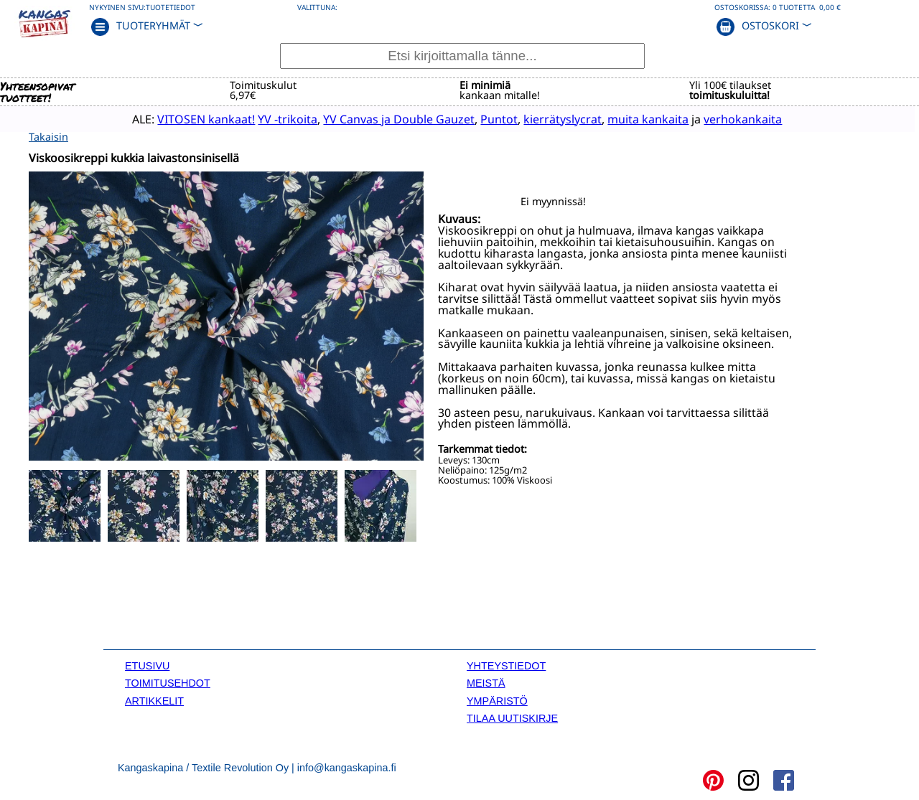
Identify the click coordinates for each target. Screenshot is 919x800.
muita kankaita (627, 118)
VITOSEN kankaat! (186, 118)
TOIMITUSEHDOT (167, 682)
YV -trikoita (267, 118)
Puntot (479, 118)
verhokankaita (723, 118)
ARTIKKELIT (154, 699)
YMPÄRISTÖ (497, 699)
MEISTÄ (486, 682)
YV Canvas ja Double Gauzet (378, 118)
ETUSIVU (147, 664)
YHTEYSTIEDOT (506, 664)
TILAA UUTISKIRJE (512, 717)
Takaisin (48, 135)
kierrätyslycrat (542, 118)
